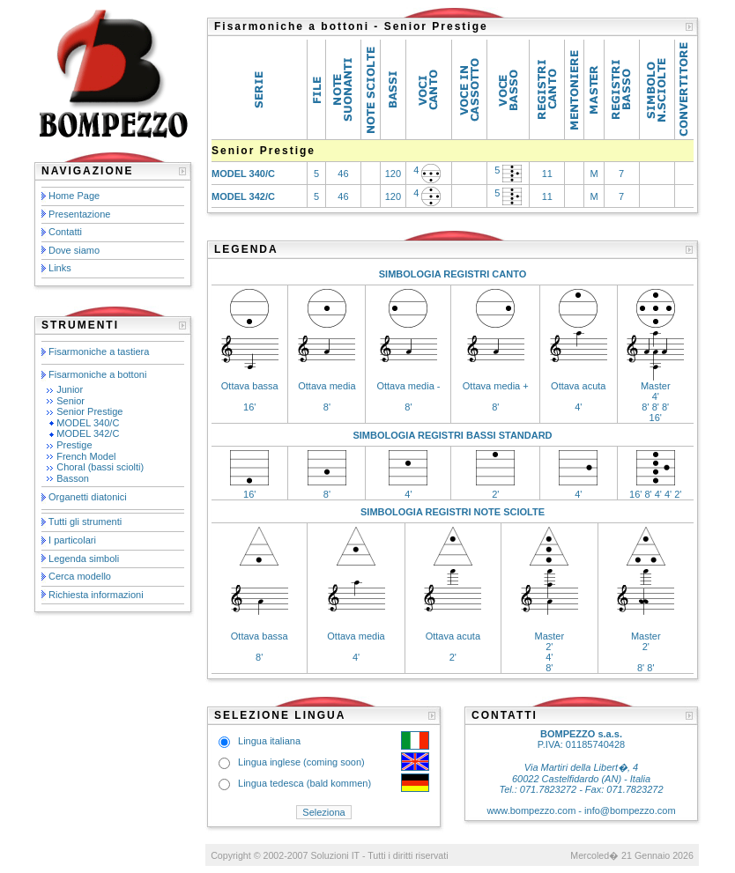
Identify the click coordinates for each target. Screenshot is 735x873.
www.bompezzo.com (530, 810)
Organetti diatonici (87, 497)
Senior (70, 401)
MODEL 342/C (87, 433)
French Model (85, 456)
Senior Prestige (89, 411)
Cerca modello (79, 576)
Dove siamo (74, 250)
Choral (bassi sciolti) (100, 467)
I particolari (72, 540)
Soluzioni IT (334, 855)
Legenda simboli (83, 558)
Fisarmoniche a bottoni (97, 374)
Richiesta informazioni (96, 594)
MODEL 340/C (87, 423)
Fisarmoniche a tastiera (98, 351)
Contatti (65, 231)
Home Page (74, 195)
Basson (72, 478)
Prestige (74, 445)
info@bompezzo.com (630, 810)
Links (59, 268)
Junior (69, 389)
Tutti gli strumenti (85, 521)
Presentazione (79, 214)
